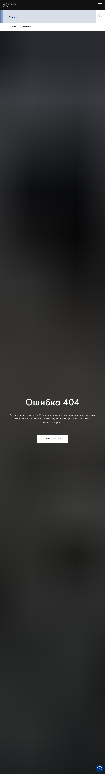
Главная (14, 26)
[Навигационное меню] (100, 4)
